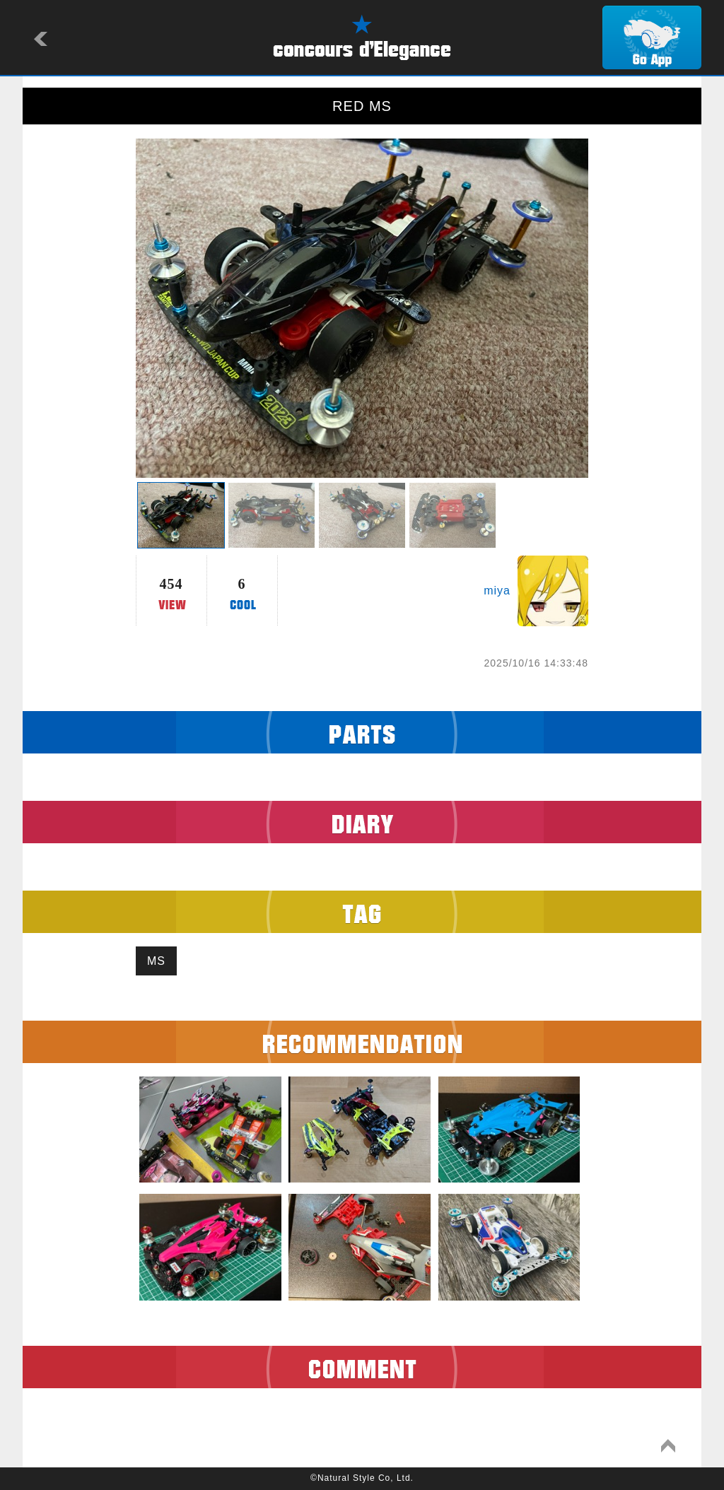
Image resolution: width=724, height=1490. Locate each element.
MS (156, 961)
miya (497, 591)
